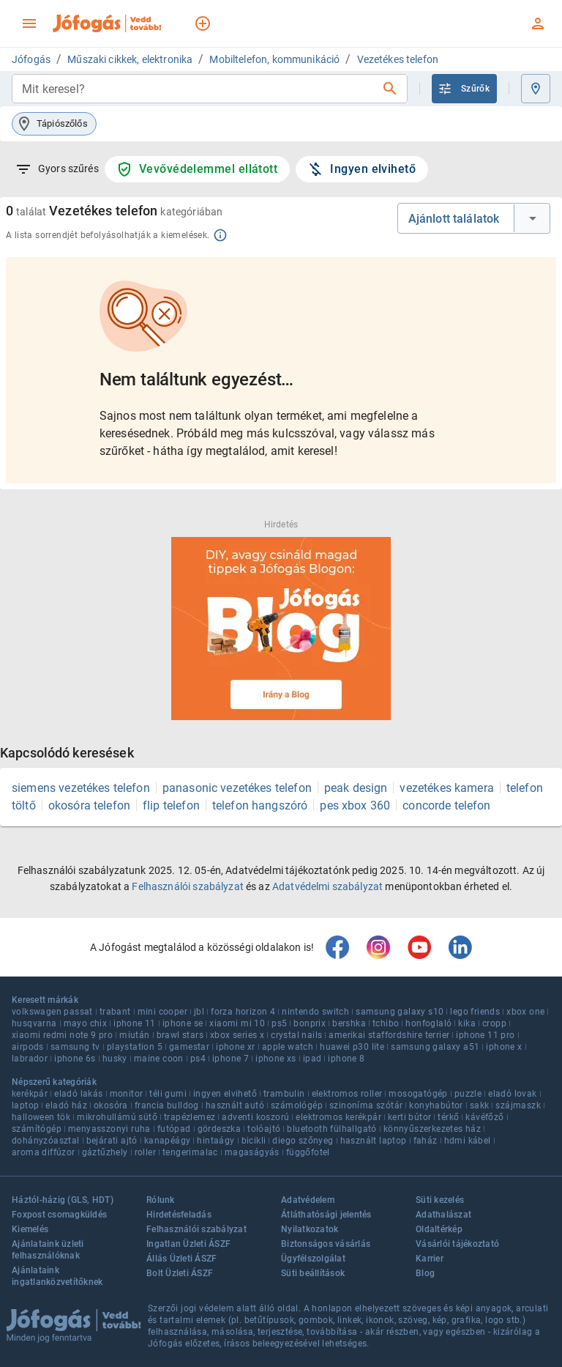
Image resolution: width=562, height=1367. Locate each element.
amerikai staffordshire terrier (389, 1035)
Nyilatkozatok (309, 1229)
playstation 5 (134, 1047)
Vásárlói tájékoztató (457, 1244)
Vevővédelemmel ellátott (197, 169)
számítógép (36, 1129)
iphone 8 (346, 1058)
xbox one (525, 1012)
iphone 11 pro (485, 1035)
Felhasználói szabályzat (187, 886)
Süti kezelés (440, 1200)
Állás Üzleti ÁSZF (181, 1258)
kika (467, 1023)
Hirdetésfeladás (178, 1214)
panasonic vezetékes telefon (237, 788)
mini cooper (162, 1012)
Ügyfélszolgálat (313, 1258)
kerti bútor (409, 1117)
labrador (30, 1058)
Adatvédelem (307, 1200)
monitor (126, 1094)
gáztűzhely (105, 1152)
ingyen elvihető (225, 1094)
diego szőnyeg (302, 1141)
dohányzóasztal (46, 1141)
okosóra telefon (89, 805)
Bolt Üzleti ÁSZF (179, 1273)
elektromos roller (347, 1094)
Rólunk (160, 1200)
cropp (494, 1023)
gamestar (189, 1047)
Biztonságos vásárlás (325, 1244)
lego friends (475, 1012)
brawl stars (180, 1035)
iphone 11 (134, 1023)
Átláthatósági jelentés (326, 1214)
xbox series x (237, 1035)
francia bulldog (167, 1105)
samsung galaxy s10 (399, 1012)
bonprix (309, 1023)
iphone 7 (230, 1058)
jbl (199, 1012)
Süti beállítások (313, 1273)
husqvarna (34, 1023)
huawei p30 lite (352, 1047)
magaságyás (252, 1152)
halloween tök (41, 1117)
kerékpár (30, 1094)
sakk (480, 1105)
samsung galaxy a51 (435, 1047)
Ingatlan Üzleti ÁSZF (188, 1244)
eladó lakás (78, 1094)
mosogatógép (418, 1094)
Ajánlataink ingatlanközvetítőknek (57, 1276)
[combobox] (197, 88)
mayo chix (86, 1023)
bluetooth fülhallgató (331, 1129)
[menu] (29, 23)
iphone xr (235, 1047)
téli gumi (168, 1094)
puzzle (468, 1094)
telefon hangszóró (260, 805)
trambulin (284, 1094)
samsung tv (75, 1047)
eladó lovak (512, 1094)
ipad (312, 1058)
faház (425, 1141)
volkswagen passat (52, 1012)
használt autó (235, 1105)
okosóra (111, 1105)
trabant (115, 1012)
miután (134, 1035)
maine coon (159, 1058)
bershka (349, 1023)
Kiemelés (30, 1229)
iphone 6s (75, 1058)
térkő (448, 1117)
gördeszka (219, 1129)
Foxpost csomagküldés (59, 1214)
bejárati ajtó (112, 1141)
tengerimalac (190, 1152)
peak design (356, 788)
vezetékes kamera (446, 788)
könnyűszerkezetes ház (432, 1129)
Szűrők (464, 88)
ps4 (198, 1058)
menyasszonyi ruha (109, 1129)
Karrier (429, 1258)
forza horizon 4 (243, 1012)
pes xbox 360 (355, 805)
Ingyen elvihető (361, 169)
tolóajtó (263, 1129)
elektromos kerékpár (338, 1117)
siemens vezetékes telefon (81, 788)
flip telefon (171, 805)
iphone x (504, 1047)
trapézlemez (189, 1117)
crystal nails (296, 1035)
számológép (297, 1105)
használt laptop (373, 1141)
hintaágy (215, 1141)
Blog (425, 1273)
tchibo (385, 1023)
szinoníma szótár (365, 1105)
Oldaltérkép (439, 1229)
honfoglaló (428, 1023)
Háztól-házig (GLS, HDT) (62, 1200)
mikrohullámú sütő (117, 1117)
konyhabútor (435, 1105)
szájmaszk (518, 1105)
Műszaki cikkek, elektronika (129, 59)
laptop (25, 1105)
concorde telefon (446, 805)
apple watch (287, 1047)
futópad (174, 1129)
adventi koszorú (255, 1117)
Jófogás (31, 59)
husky (114, 1058)
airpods (28, 1047)
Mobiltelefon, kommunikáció (274, 59)
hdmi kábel (467, 1141)
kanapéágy (167, 1141)
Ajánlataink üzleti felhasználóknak (48, 1250)
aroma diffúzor (43, 1152)
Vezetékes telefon (398, 59)
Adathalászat (443, 1214)
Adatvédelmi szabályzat (327, 886)
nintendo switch (315, 1012)
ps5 (279, 1023)
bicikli (253, 1141)
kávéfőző (484, 1117)
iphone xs (275, 1058)
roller (145, 1152)
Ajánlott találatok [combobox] (454, 219)
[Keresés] (390, 88)
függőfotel (308, 1152)
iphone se (182, 1023)
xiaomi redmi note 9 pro (62, 1035)
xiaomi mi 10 (237, 1023)
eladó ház (66, 1105)
